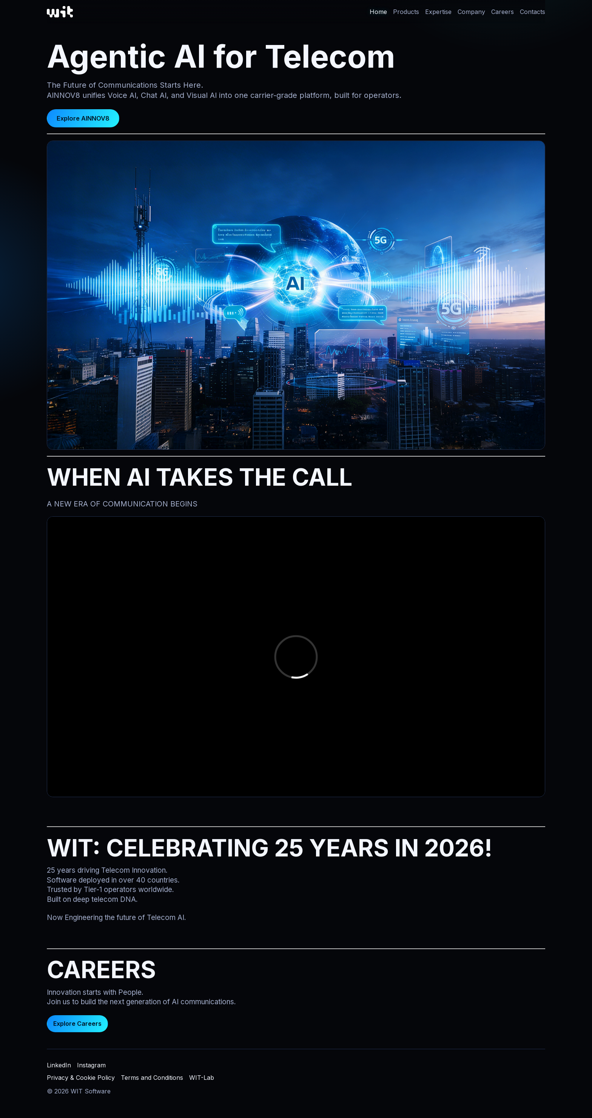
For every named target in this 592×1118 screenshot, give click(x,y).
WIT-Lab (201, 1077)
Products (406, 11)
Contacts (532, 11)
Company (471, 11)
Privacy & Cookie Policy (81, 1077)
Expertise (438, 11)
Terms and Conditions (152, 1077)
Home (378, 11)
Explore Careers (77, 1027)
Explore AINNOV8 (83, 118)
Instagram (91, 1065)
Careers (502, 11)
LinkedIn (59, 1065)
